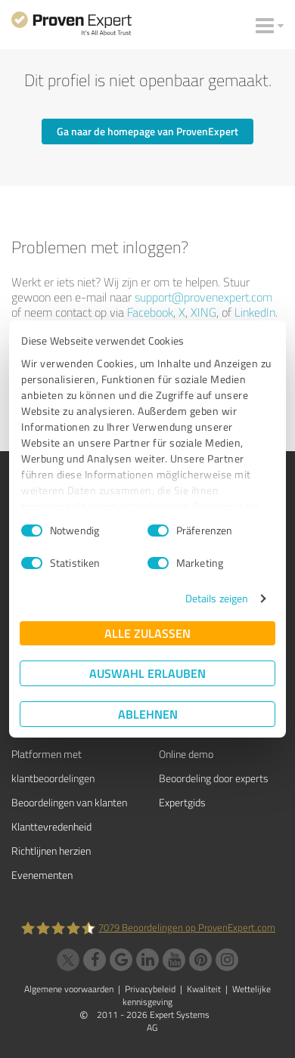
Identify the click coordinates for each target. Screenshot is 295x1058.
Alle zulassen (147, 633)
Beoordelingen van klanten (69, 802)
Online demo (186, 754)
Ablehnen (148, 713)
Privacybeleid (150, 988)
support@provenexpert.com (203, 297)
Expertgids (182, 802)
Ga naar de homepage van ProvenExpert (147, 131)
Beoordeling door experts (214, 778)
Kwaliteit (204, 988)
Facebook (150, 312)
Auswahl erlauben (147, 673)
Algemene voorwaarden (68, 988)
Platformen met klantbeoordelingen (53, 766)
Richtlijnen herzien (51, 850)
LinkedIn (254, 312)
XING (203, 312)
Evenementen (42, 875)
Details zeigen (216, 598)
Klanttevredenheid (51, 826)
